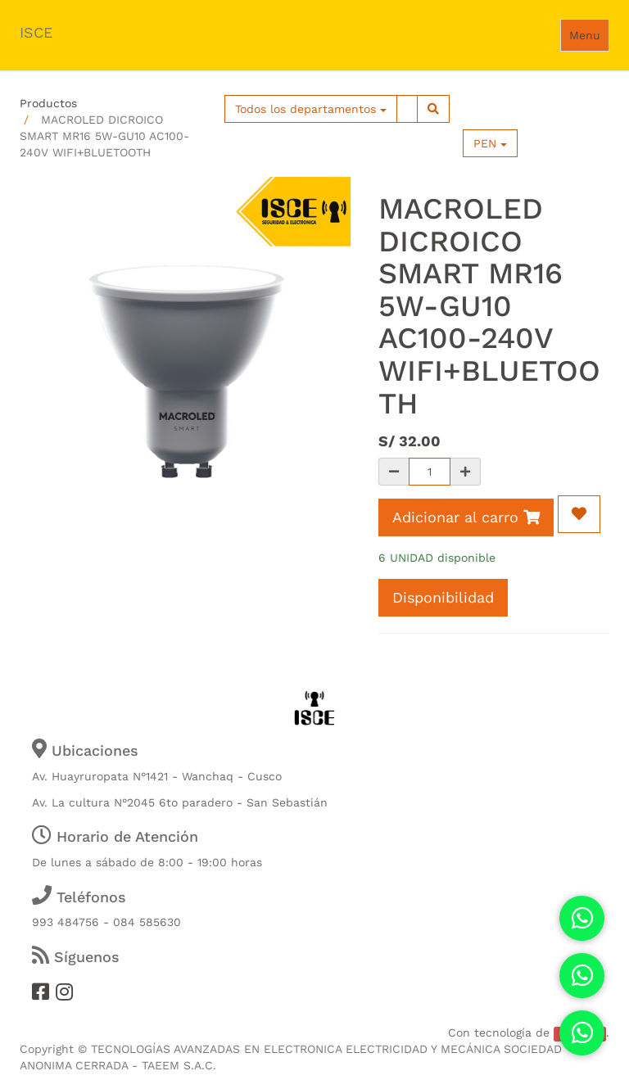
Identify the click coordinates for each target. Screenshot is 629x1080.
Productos (48, 103)
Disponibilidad (443, 597)
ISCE (36, 32)
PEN (490, 143)
